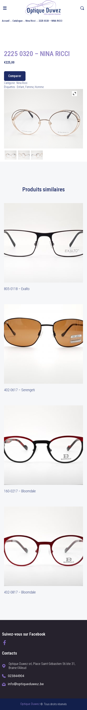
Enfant (20, 87)
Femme (29, 87)
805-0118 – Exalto (17, 289)
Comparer (14, 76)
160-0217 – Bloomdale (20, 491)
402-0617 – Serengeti (19, 390)
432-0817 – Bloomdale (20, 592)
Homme (39, 87)
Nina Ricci (31, 20)
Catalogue (17, 20)
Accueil (5, 20)
